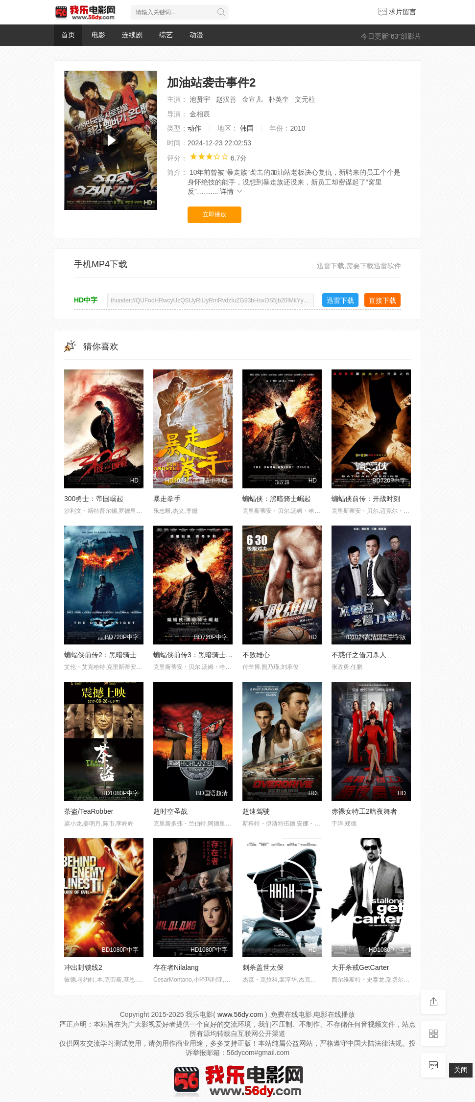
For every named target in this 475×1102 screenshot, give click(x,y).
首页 (68, 35)
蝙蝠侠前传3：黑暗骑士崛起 (196, 655)
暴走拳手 (167, 499)
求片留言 (397, 12)
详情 (231, 191)
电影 (98, 35)
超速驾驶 (256, 811)
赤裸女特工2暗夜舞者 (364, 811)
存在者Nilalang (176, 967)
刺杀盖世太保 (263, 967)
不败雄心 (256, 655)
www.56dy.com (240, 1014)
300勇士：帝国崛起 (93, 499)
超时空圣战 (170, 811)
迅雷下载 (340, 300)
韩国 (247, 128)
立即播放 (214, 214)
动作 (194, 128)
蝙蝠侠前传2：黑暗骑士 (100, 655)
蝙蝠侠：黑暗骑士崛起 (276, 499)
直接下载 (382, 300)
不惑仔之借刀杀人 (359, 655)
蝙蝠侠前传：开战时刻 (366, 499)
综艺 (166, 35)
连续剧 (132, 35)
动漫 (196, 35)
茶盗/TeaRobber (88, 811)
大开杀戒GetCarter (360, 967)
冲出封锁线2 (83, 967)
